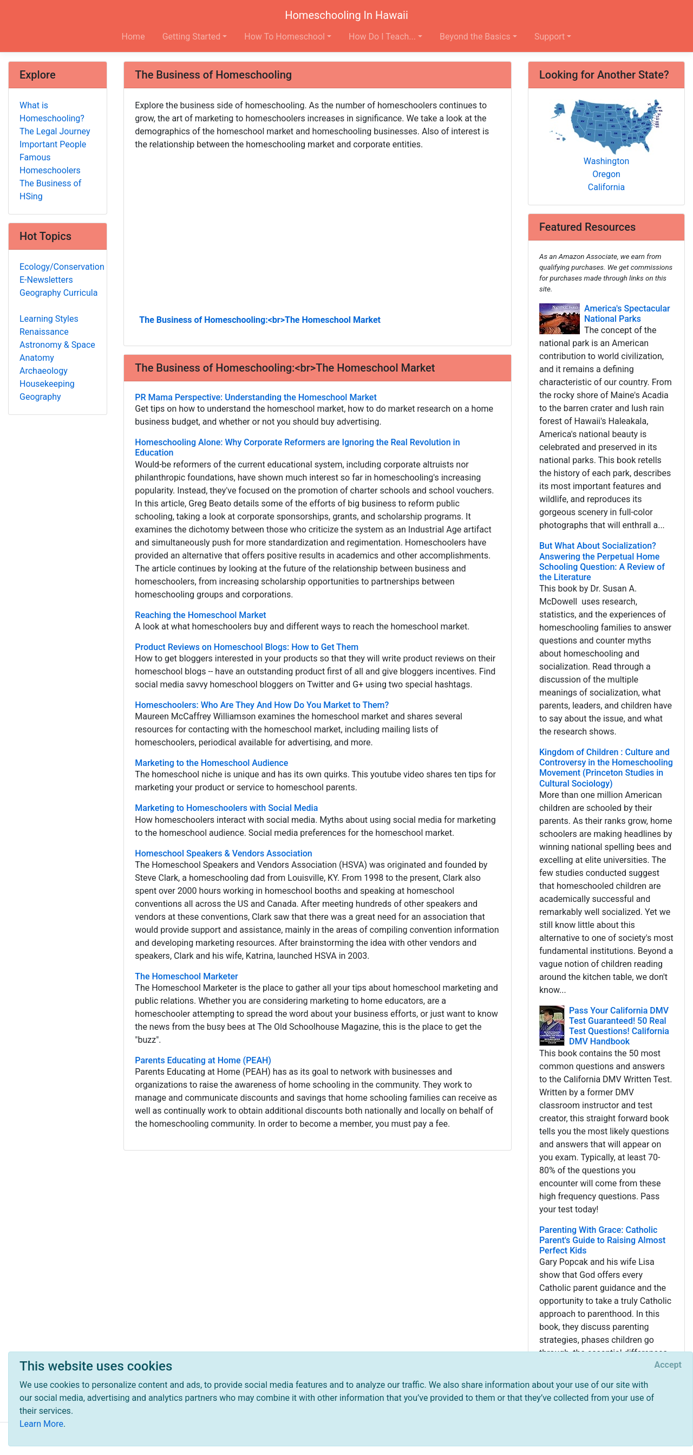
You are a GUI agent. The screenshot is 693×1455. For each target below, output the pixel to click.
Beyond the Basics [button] (475, 36)
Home (133, 36)
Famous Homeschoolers (50, 164)
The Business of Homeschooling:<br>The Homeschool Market (260, 320)
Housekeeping (47, 384)
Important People (52, 144)
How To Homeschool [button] (284, 36)
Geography (40, 397)
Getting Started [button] (191, 36)
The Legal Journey (54, 131)
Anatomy (36, 358)
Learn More (41, 1424)
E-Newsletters (46, 280)
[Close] (668, 1365)
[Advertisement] (317, 231)
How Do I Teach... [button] (382, 36)
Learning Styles (49, 319)
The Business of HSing (50, 190)
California (606, 187)
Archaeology (43, 371)
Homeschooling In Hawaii (346, 15)
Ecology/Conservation (61, 267)
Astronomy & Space (57, 345)
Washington (606, 161)
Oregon (606, 174)
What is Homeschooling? (51, 112)
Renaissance (44, 332)
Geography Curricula (58, 293)
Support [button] (549, 36)
